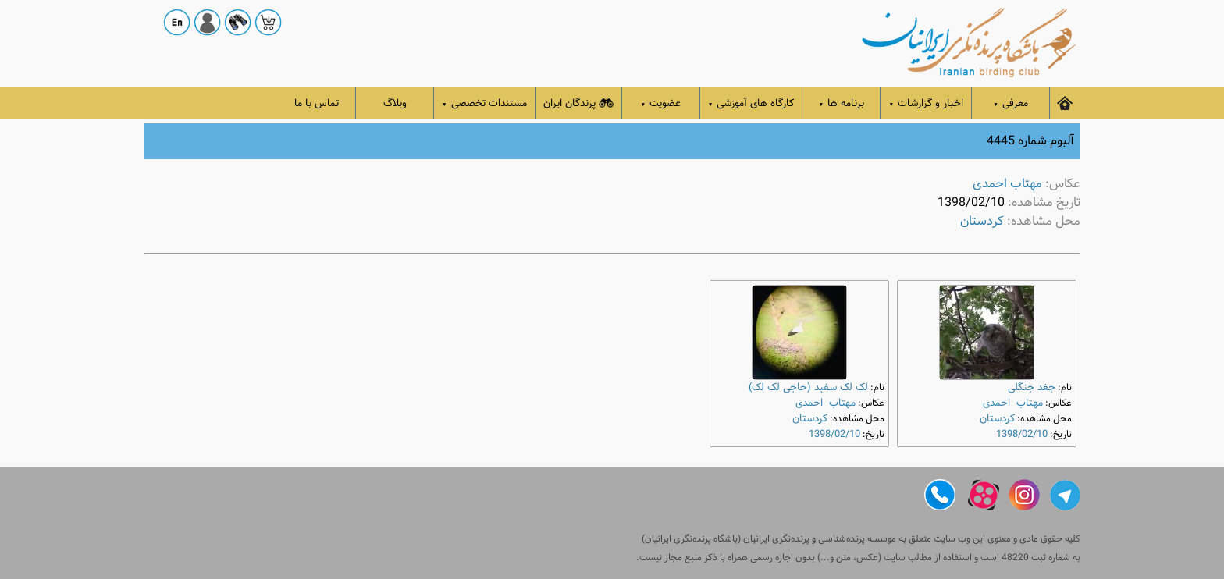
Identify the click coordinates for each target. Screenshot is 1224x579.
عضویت (661, 103)
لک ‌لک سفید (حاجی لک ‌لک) (808, 387)
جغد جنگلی (1031, 387)
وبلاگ (395, 103)
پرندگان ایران (578, 103)
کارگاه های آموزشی (751, 103)
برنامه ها (842, 103)
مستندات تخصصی (484, 103)
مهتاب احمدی (1007, 183)
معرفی (1010, 103)
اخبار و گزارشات (925, 103)
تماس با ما (316, 103)
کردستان (982, 221)
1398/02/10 (1022, 434)
